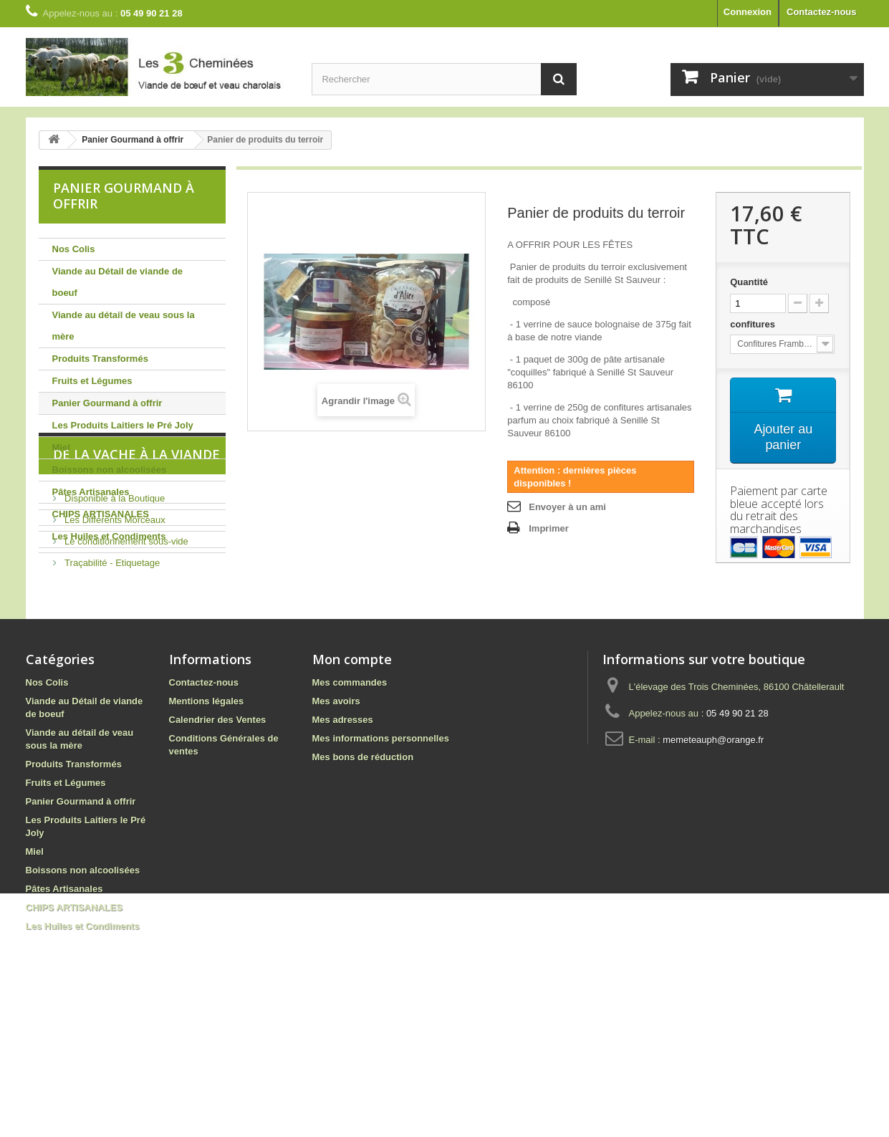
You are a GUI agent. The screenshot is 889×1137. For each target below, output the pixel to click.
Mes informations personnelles (380, 858)
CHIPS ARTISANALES (100, 514)
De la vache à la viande (136, 591)
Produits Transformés (100, 358)
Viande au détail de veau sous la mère (123, 326)
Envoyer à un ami (567, 507)
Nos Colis (73, 249)
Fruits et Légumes (92, 380)
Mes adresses (342, 840)
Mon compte (352, 779)
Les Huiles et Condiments (109, 536)
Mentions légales (206, 821)
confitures (753, 324)
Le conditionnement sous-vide (125, 672)
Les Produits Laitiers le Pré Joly (122, 425)
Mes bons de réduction (363, 877)
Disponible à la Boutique (113, 629)
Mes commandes (350, 802)
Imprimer (549, 528)
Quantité (749, 282)
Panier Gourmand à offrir (107, 403)
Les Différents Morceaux (113, 651)
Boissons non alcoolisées (109, 469)
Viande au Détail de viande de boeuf (117, 282)
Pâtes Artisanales (91, 491)
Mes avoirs (336, 821)
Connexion (748, 11)
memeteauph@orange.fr (713, 860)
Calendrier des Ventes (217, 840)
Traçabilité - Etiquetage (111, 694)
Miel (61, 447)
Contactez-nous (822, 11)
